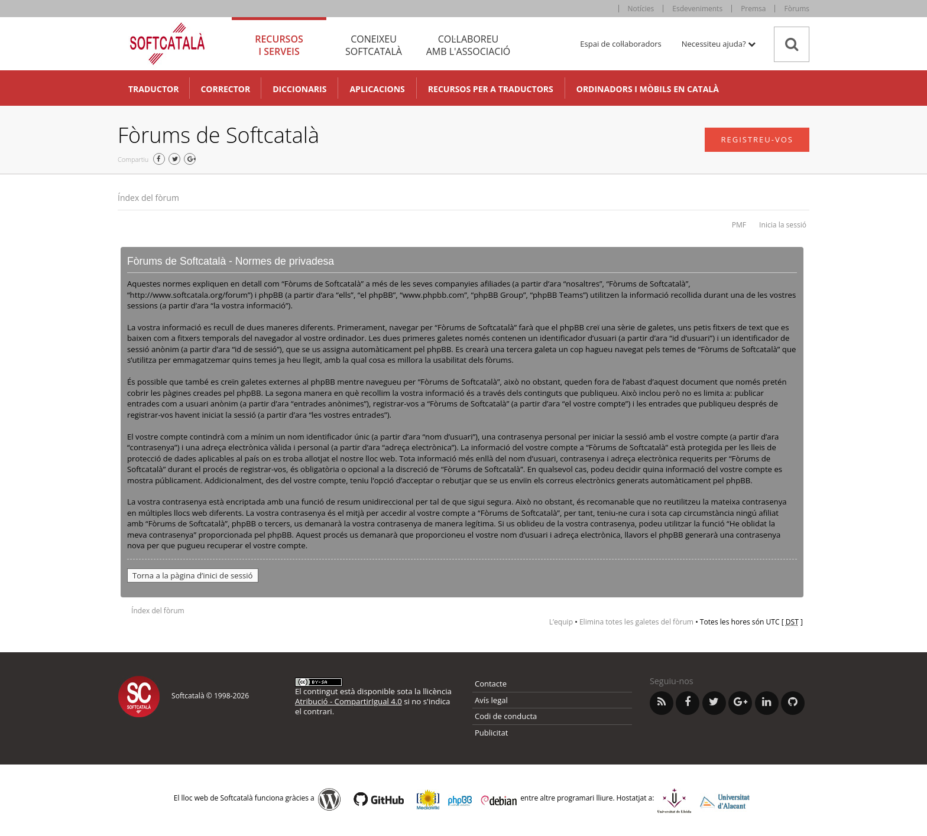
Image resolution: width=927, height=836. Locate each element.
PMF (739, 225)
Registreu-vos (757, 139)
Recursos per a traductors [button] (490, 89)
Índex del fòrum (148, 197)
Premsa (753, 8)
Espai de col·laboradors (620, 43)
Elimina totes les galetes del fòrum (636, 622)
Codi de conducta (506, 716)
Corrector (225, 89)
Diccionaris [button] (299, 89)
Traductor (153, 89)
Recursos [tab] (279, 45)
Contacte (491, 683)
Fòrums (796, 8)
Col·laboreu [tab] (468, 45)
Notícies (641, 8)
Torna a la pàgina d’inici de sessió (192, 575)
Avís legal (491, 700)
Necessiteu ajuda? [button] (719, 43)
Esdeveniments (697, 8)
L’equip (561, 622)
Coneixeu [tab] (373, 45)
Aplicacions (376, 89)
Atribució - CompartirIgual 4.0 (348, 701)
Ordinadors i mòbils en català (647, 89)
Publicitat (491, 732)
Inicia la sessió (782, 225)
